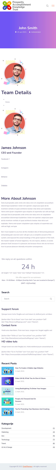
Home (7, 102)
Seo (3, 436)
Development (6, 428)
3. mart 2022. (19, 371)
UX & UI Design (7, 447)
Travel (4, 443)
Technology (6, 440)
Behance (4, 177)
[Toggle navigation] (53, 6)
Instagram (4, 168)
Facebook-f (5, 159)
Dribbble (4, 185)
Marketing (5, 432)
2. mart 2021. (19, 381)
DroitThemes (27, 466)
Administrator (36, 32)
